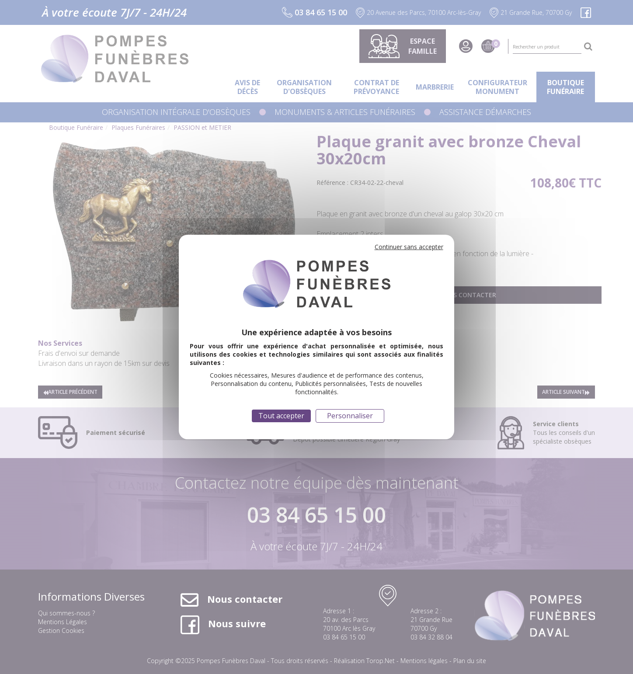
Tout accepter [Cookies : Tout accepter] (281, 415)
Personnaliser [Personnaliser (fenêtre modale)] (350, 415)
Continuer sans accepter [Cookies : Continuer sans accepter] (409, 247)
